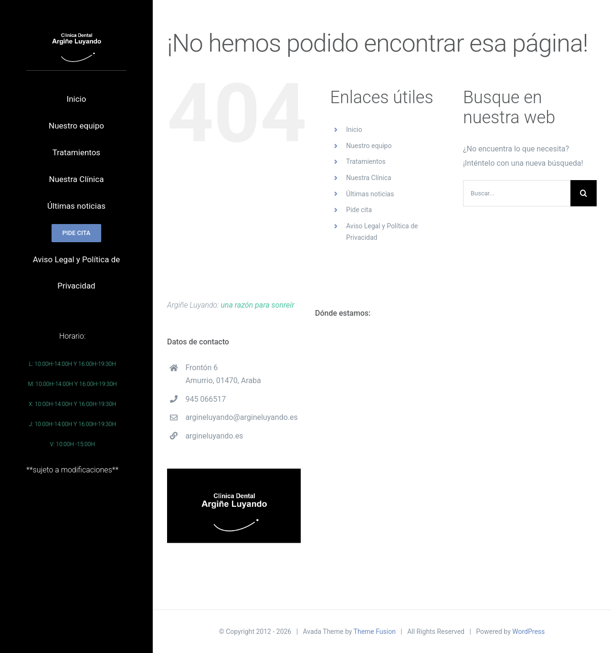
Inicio (354, 129)
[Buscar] (583, 193)
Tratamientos (366, 161)
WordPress (528, 631)
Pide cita (359, 210)
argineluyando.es (214, 435)
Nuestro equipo (368, 146)
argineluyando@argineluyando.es (241, 417)
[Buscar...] (516, 193)
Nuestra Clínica (368, 178)
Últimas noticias (370, 194)
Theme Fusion (375, 631)
